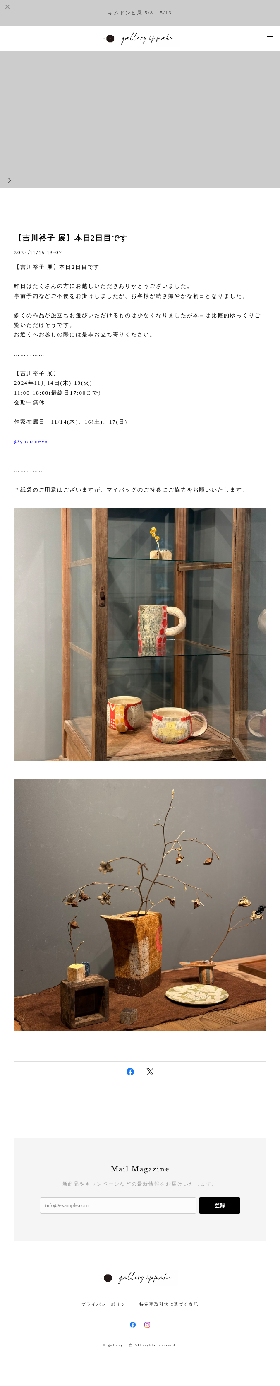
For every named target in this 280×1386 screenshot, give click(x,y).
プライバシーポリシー (106, 1304)
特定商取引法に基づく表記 (169, 1304)
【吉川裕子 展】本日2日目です (71, 238)
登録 (219, 1205)
